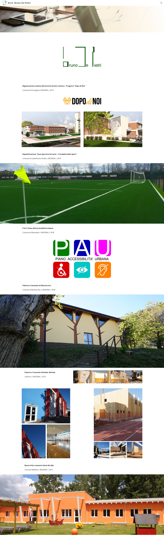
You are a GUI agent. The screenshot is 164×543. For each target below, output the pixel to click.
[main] (82, 88)
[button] (161, 2)
